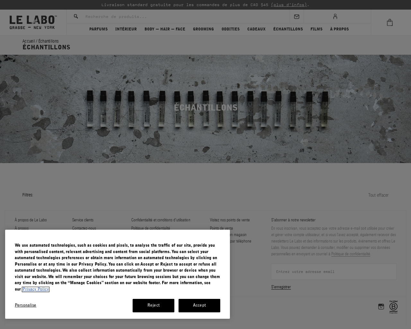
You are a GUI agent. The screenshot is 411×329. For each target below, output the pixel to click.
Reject (153, 305)
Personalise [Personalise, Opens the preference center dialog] (25, 305)
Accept (199, 305)
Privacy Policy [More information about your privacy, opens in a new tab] (35, 289)
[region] (117, 274)
